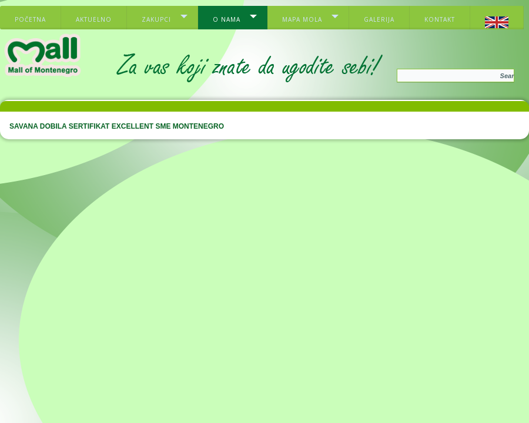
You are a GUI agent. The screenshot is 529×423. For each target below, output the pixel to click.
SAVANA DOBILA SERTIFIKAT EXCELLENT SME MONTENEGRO (116, 126)
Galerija (379, 19)
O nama (226, 19)
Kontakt (439, 19)
